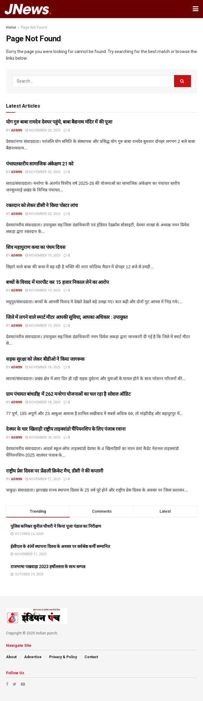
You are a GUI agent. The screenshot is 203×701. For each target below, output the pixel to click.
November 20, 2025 (42, 130)
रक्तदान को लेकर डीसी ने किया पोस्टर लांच (42, 205)
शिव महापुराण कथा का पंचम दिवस (35, 247)
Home (11, 27)
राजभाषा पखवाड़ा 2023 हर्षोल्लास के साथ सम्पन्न (48, 566)
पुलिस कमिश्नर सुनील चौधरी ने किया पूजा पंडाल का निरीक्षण (56, 526)
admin (16, 130)
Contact (91, 657)
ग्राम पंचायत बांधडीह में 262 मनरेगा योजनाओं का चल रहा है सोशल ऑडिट (68, 394)
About (11, 657)
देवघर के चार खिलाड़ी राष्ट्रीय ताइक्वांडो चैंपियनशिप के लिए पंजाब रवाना (65, 429)
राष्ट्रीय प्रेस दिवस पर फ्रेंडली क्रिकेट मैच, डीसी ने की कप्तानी (54, 471)
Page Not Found (34, 27)
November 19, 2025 (42, 255)
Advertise (33, 657)
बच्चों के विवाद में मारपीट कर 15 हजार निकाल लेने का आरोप (57, 282)
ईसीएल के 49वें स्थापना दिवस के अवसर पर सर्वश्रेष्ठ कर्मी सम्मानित (60, 546)
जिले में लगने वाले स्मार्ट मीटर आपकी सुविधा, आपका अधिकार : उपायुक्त (67, 317)
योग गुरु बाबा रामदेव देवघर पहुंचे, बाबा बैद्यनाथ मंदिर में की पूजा (59, 122)
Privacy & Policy (63, 657)
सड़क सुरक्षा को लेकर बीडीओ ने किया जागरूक (45, 359)
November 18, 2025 (42, 367)
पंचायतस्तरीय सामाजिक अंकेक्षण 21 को (39, 164)
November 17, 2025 (42, 479)
